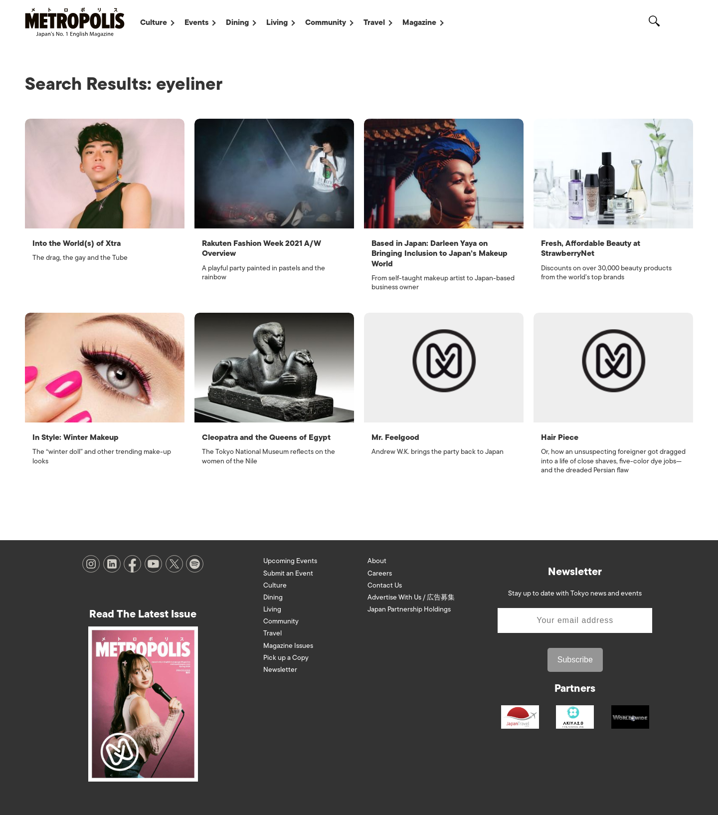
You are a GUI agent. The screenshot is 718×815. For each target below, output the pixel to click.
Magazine (419, 22)
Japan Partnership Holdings (409, 607)
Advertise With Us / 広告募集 (411, 596)
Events (196, 22)
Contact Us (384, 584)
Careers (379, 572)
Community (325, 22)
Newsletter (280, 668)
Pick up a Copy (286, 656)
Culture (153, 22)
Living (277, 22)
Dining (237, 22)
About (376, 560)
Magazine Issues (288, 644)
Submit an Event (288, 572)
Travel (374, 22)
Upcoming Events (290, 560)
